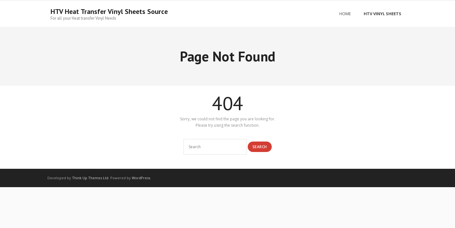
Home (345, 13)
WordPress (141, 177)
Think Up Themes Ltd (90, 177)
